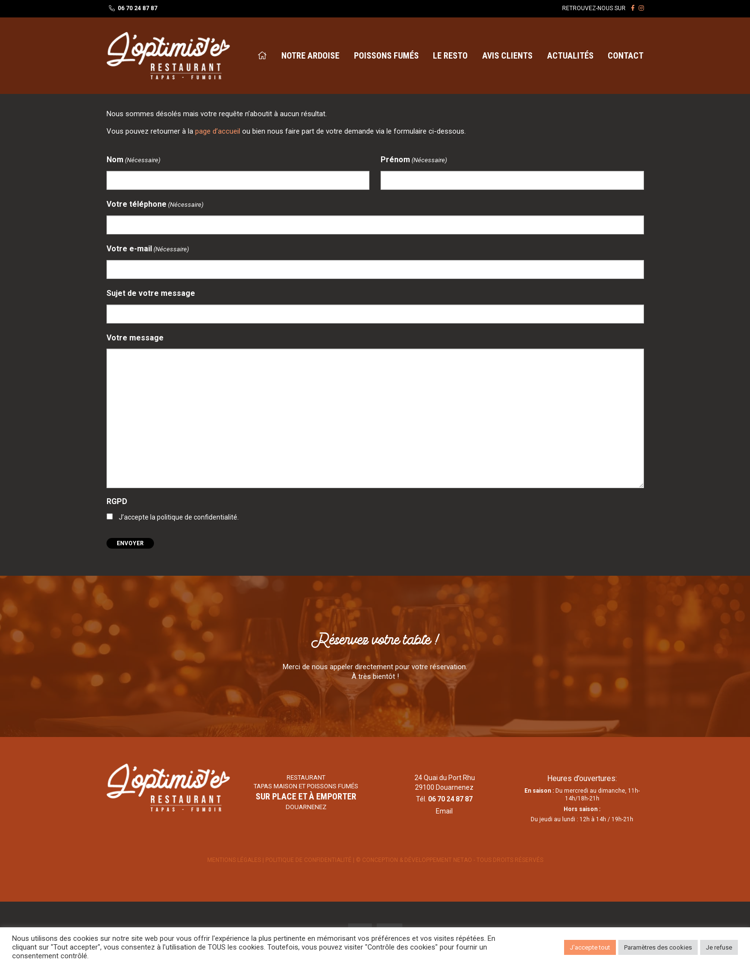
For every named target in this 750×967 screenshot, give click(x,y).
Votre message (135, 337)
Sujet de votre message (151, 293)
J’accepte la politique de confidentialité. (179, 517)
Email (444, 811)
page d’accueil (217, 131)
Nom (133, 160)
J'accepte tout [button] (590, 947)
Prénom (414, 160)
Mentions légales (234, 860)
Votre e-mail (148, 249)
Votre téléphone (155, 204)
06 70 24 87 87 (137, 8)
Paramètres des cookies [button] (658, 947)
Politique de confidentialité (309, 860)
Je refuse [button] (719, 947)
